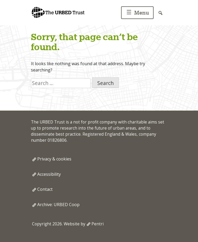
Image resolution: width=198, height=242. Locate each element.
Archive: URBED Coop (58, 204)
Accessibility (49, 174)
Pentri (97, 224)
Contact (45, 189)
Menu (137, 13)
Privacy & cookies (54, 159)
